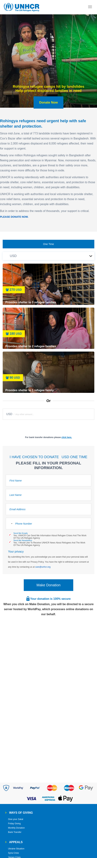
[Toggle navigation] (89, 7)
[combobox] (9, 523)
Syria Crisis (13, 853)
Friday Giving (14, 823)
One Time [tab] (48, 244)
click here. (66, 437)
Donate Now (48, 102)
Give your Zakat (15, 819)
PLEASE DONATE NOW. (14, 216)
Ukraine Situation (16, 848)
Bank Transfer (14, 832)
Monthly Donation (16, 828)
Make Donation (48, 585)
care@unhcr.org (43, 567)
